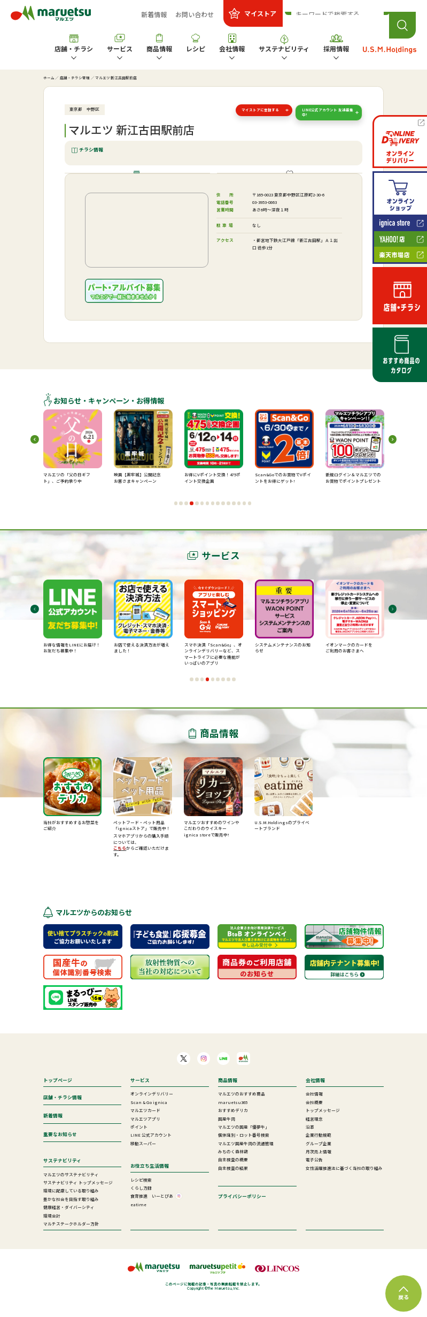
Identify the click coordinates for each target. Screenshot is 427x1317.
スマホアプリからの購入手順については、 (141, 856)
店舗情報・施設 (141, 181)
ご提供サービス (293, 181)
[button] (176, 520)
